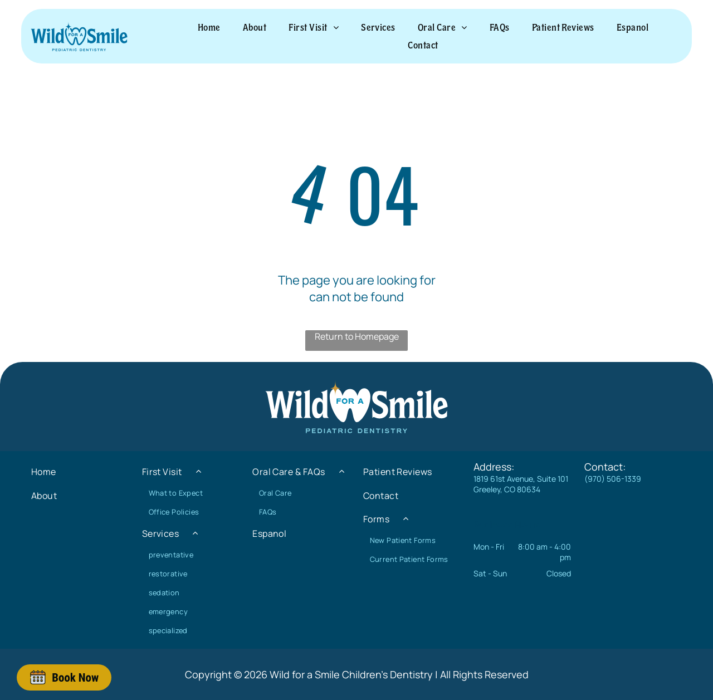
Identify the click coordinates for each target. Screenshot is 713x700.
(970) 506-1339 (612, 478)
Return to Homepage (357, 336)
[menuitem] (209, 27)
